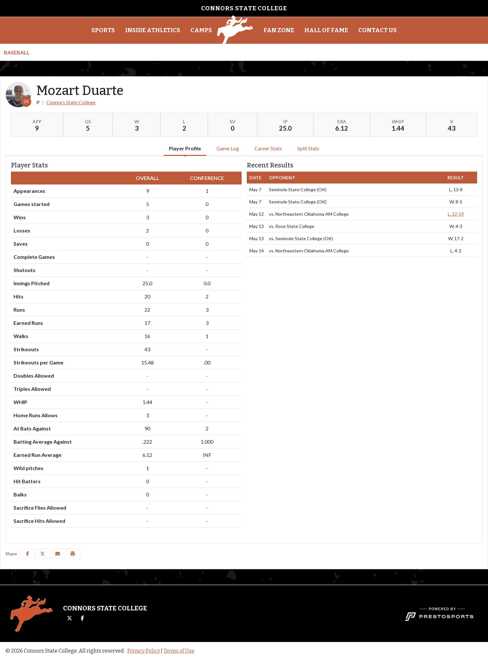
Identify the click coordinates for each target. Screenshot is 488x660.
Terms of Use (178, 651)
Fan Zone (278, 30)
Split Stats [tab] (308, 148)
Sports (103, 30)
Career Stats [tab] (268, 148)
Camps (201, 30)
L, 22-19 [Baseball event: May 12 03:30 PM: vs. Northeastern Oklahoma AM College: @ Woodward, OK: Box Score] (456, 214)
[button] (103, 30)
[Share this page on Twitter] (42, 554)
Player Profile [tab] (185, 148)
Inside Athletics (152, 30)
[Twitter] (69, 618)
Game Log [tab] (227, 148)
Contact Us (377, 30)
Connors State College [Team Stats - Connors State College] (71, 102)
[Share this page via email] (57, 554)
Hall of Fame (326, 30)
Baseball (17, 52)
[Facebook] (82, 618)
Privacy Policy (143, 651)
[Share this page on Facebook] (27, 554)
